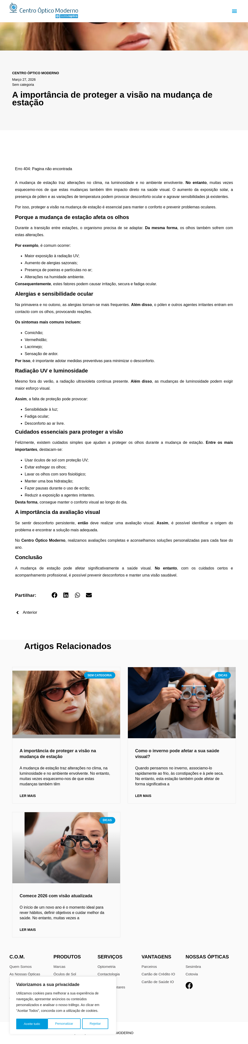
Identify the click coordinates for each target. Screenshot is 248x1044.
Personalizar (32, 1024)
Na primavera (26, 305)
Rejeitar (64, 1024)
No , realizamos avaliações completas (71, 540)
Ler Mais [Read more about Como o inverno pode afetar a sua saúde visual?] (143, 796)
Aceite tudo (94, 1024)
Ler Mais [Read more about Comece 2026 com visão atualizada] (28, 930)
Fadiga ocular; (37, 416)
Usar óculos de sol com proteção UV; (57, 460)
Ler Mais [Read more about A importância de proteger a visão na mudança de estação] (28, 796)
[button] (234, 11)
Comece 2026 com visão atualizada (56, 895)
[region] (63, 1006)
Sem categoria (23, 85)
